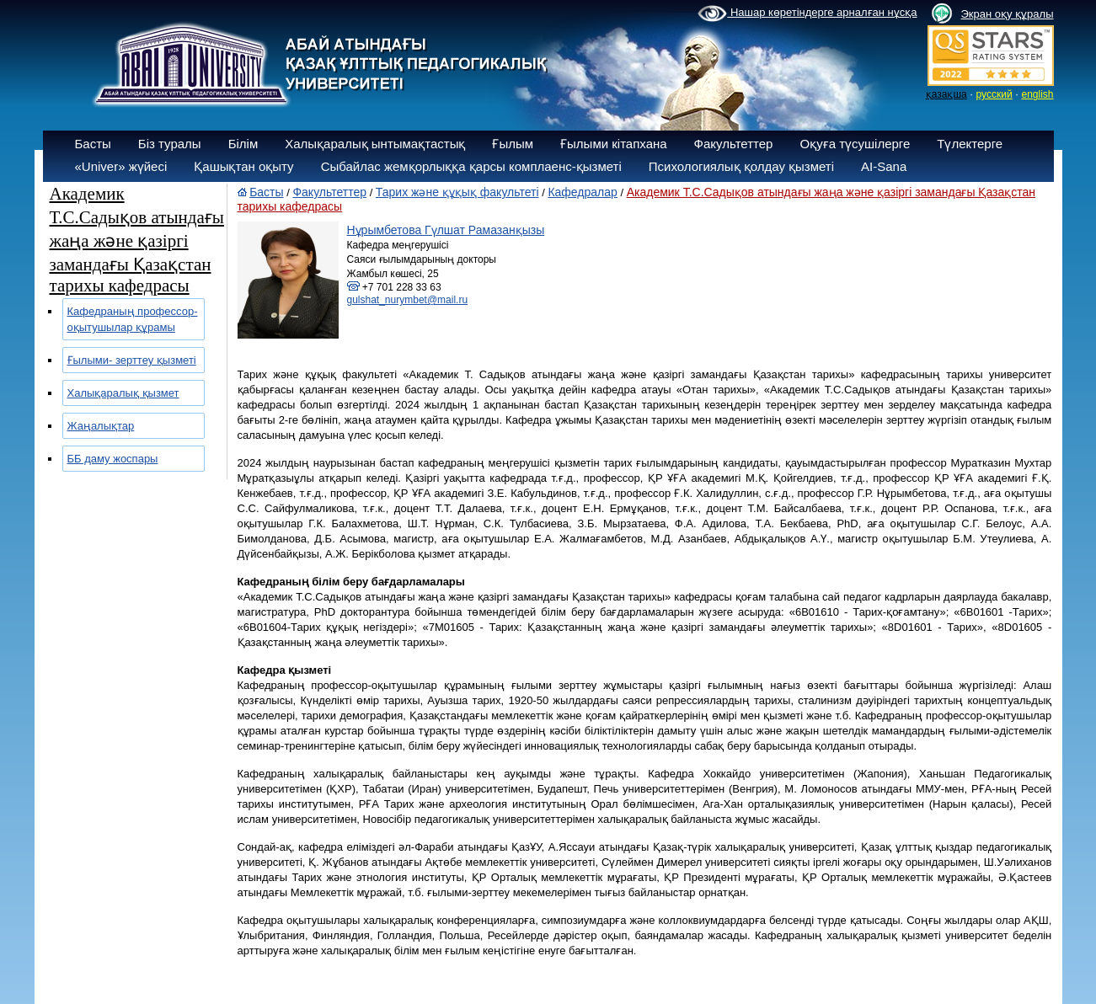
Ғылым (512, 143)
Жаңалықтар (101, 425)
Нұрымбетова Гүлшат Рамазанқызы (446, 230)
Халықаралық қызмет (123, 393)
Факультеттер (733, 143)
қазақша (946, 94)
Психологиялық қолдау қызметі (741, 166)
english (1037, 94)
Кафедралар (582, 192)
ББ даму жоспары (112, 458)
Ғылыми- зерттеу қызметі (131, 360)
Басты (93, 143)
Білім (243, 143)
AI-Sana (883, 166)
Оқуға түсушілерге (854, 143)
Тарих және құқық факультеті (457, 192)
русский (994, 94)
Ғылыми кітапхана (613, 143)
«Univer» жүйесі (121, 166)
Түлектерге (969, 143)
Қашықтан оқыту (243, 166)
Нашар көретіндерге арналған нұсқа (807, 13)
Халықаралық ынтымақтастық (375, 143)
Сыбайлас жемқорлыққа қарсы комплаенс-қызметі (471, 166)
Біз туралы (169, 143)
